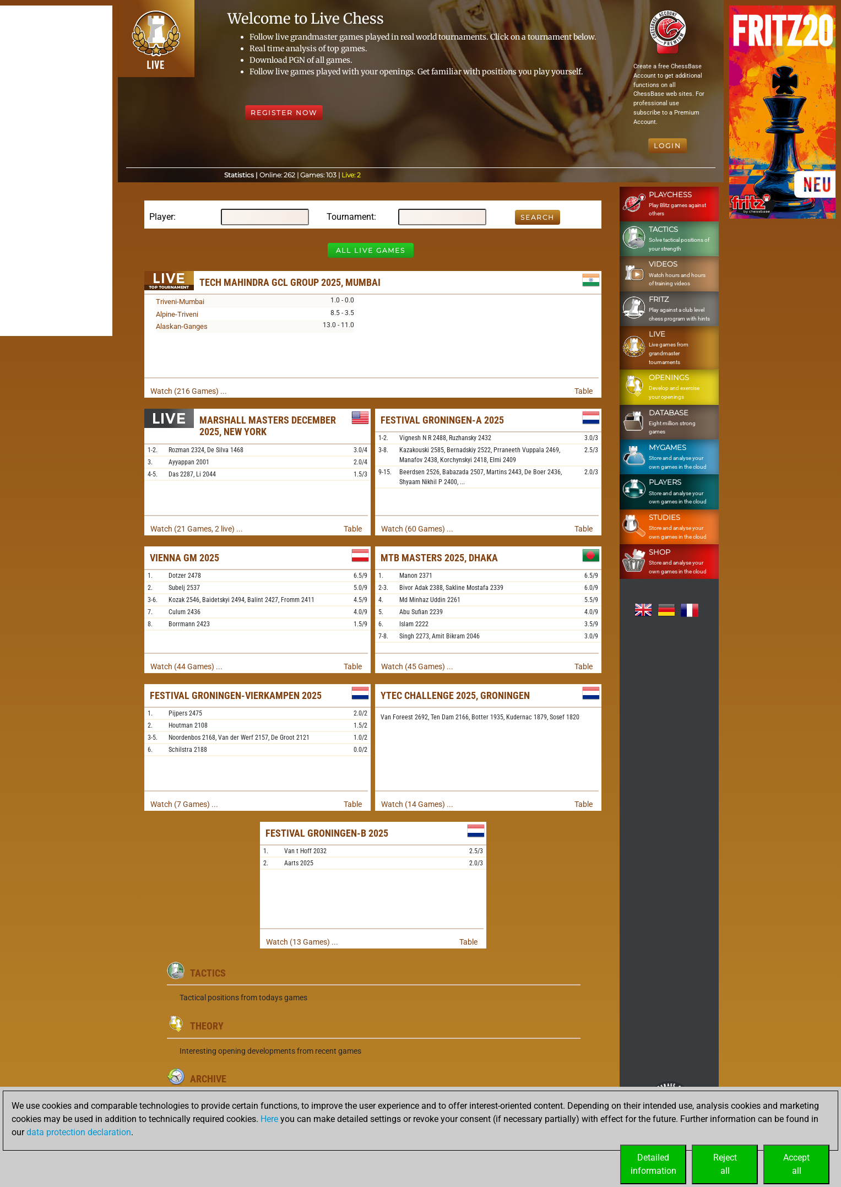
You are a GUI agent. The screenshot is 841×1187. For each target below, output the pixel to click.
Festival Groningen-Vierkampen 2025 (236, 695)
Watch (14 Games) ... (417, 804)
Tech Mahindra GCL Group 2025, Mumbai (290, 282)
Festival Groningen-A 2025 (442, 420)
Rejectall (725, 1164)
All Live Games (370, 250)
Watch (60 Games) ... (417, 528)
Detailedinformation (653, 1164)
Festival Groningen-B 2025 (326, 833)
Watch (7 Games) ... (184, 804)
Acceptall (796, 1164)
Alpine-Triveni (177, 314)
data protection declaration (78, 1132)
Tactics (208, 973)
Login (667, 146)
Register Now (284, 113)
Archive (208, 1079)
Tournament (350, 217)
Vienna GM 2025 (184, 557)
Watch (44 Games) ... (186, 666)
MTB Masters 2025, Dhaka (439, 557)
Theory (207, 1026)
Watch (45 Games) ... (417, 666)
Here (269, 1119)
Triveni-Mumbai (180, 301)
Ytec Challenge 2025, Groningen (455, 695)
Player (161, 217)
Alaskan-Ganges (182, 326)
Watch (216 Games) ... (188, 391)
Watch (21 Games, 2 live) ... (196, 528)
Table (583, 391)
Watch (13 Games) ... (302, 941)
